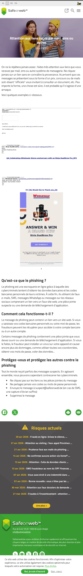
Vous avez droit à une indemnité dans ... (49, 474)
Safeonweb (14, 11)
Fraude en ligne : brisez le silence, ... (48, 436)
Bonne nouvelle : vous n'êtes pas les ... (49, 481)
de (11, 3)
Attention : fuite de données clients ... (48, 462)
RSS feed (15, 554)
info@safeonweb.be (22, 531)
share (67, 10)
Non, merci (56, 571)
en (16, 3)
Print (68, 412)
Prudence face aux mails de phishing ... (49, 449)
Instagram (42, 554)
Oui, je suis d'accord (34, 571)
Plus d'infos (50, 566)
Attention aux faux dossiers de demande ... (49, 487)
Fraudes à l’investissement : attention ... (49, 493)
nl (3, 3)
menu (79, 10)
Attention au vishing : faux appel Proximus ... (48, 443)
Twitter (15, 412)
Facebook (4, 412)
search (73, 10)
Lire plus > (41, 505)
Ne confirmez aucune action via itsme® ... (48, 455)
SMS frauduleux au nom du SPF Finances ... (48, 468)
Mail (79, 412)
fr (7, 3)
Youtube (22, 554)
